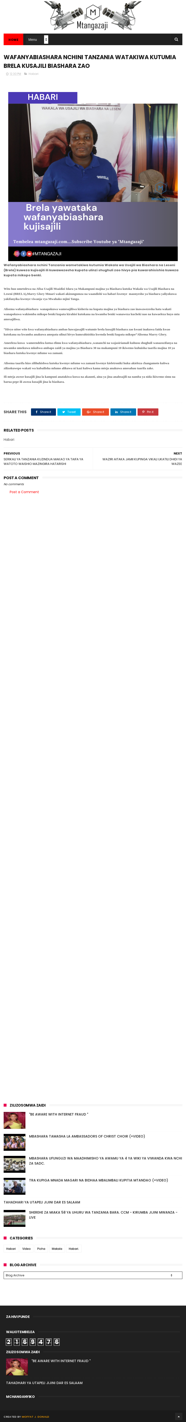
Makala (57, 1249)
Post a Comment (24, 492)
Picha (41, 1249)
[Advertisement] (93, 536)
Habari (34, 74)
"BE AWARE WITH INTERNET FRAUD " (58, 1114)
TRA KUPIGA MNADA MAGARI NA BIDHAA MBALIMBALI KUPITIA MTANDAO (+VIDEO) (98, 1180)
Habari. (74, 1249)
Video (26, 1249)
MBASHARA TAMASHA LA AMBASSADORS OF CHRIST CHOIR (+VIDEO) (87, 1136)
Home (13, 40)
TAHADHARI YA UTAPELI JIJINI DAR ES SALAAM (42, 1202)
